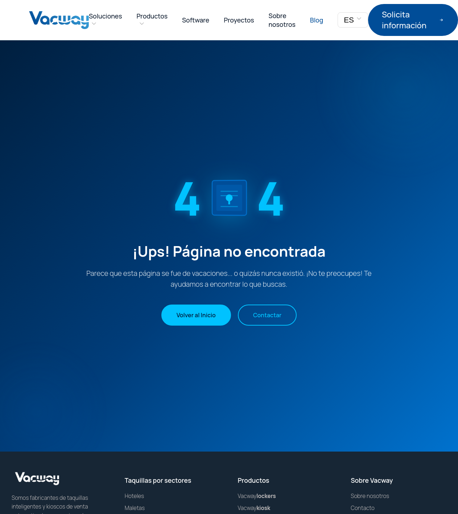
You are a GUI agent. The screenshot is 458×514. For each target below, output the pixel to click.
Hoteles (134, 496)
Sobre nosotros (282, 20)
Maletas (135, 508)
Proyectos (239, 20)
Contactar (267, 315)
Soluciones (105, 16)
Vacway (257, 496)
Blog (316, 20)
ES (353, 20)
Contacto (363, 508)
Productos (152, 16)
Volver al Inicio (196, 315)
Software (195, 20)
